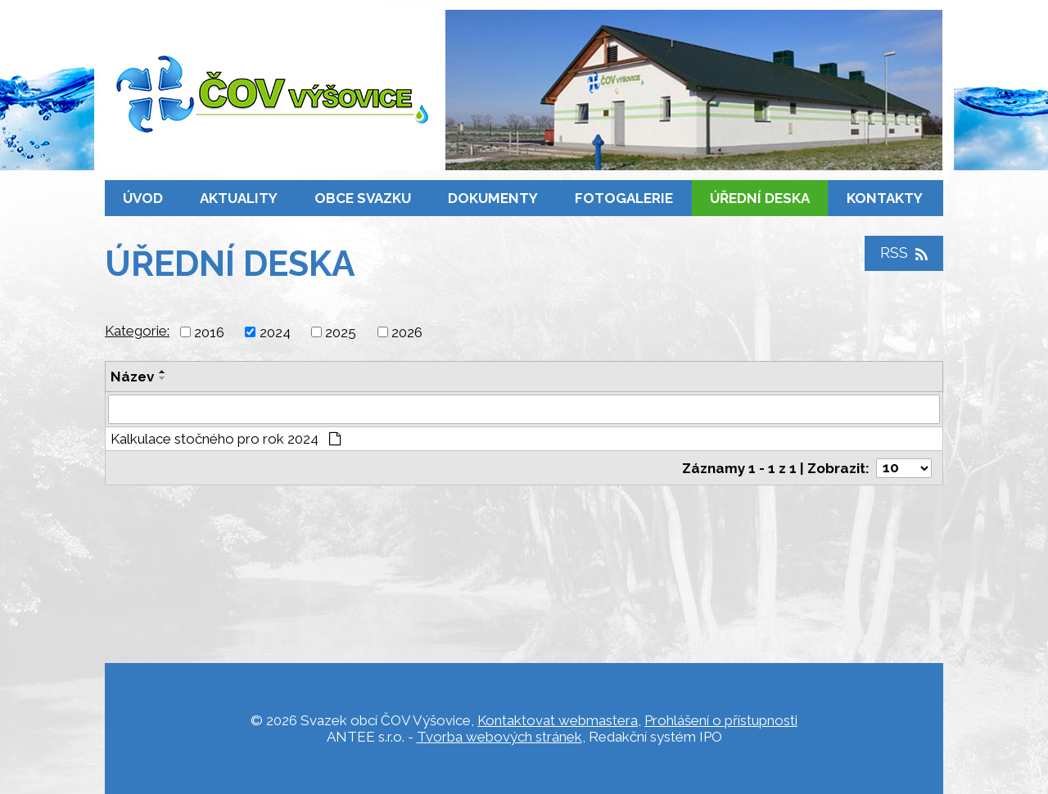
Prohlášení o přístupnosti (720, 720)
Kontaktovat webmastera (557, 720)
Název (132, 376)
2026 (406, 332)
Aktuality (239, 198)
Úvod (143, 198)
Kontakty (885, 198)
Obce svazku (362, 198)
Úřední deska (760, 198)
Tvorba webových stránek (499, 737)
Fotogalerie (624, 198)
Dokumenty (493, 198)
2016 (209, 332)
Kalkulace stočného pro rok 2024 (226, 439)
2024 (275, 332)
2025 (340, 332)
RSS (904, 253)
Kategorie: (137, 331)
